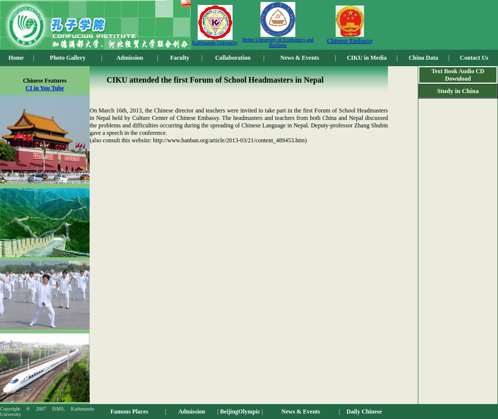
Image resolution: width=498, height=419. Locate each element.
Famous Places (129, 411)
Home (16, 57)
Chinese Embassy (350, 40)
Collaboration (232, 57)
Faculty (180, 57)
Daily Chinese (364, 411)
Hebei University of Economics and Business (277, 42)
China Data (423, 57)
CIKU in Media (366, 57)
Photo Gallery (68, 57)
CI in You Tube (44, 88)
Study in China (458, 91)
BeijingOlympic (240, 411)
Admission (129, 57)
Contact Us (474, 57)
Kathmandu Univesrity (215, 42)
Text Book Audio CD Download (458, 75)
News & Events (299, 57)
